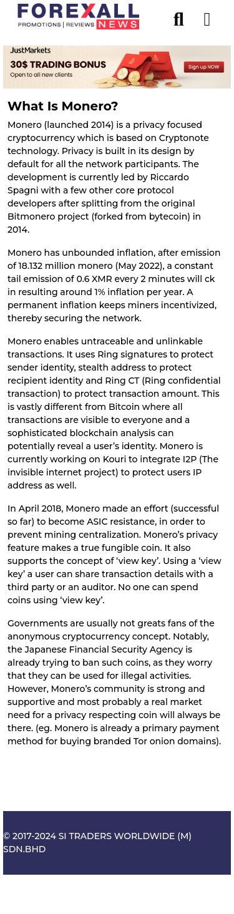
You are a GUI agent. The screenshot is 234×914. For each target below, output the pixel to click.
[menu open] (207, 16)
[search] (184, 16)
